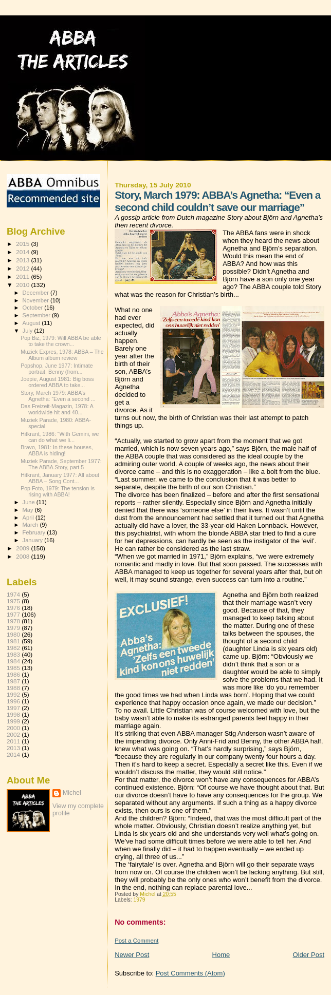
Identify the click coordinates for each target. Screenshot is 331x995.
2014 (23, 251)
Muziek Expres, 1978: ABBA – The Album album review (62, 355)
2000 (13, 727)
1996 (13, 701)
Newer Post (132, 955)
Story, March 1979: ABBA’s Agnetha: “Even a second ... (58, 396)
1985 (13, 667)
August (32, 323)
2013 (23, 260)
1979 (139, 900)
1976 (13, 607)
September (37, 315)
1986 (13, 674)
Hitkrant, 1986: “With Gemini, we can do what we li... (60, 437)
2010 (23, 284)
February (35, 532)
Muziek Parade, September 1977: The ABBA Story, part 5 (61, 464)
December (36, 293)
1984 (13, 661)
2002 (13, 734)
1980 (13, 634)
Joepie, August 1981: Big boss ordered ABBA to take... (57, 382)
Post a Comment (136, 940)
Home (221, 955)
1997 (13, 707)
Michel (72, 792)
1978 (13, 621)
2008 (23, 556)
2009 (23, 548)
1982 (13, 647)
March (31, 525)
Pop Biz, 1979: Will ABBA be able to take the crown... (61, 341)
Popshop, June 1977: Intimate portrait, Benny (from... (57, 368)
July (28, 331)
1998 (13, 714)
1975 (13, 601)
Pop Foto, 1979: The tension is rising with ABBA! (58, 491)
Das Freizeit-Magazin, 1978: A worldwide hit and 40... (57, 409)
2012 (23, 268)
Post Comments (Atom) (190, 973)
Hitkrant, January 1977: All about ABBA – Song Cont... (60, 478)
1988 (13, 687)
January (34, 540)
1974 (13, 594)
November (36, 300)
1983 (13, 654)
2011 (23, 276)
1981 (13, 641)
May (29, 510)
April (29, 517)
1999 (13, 721)
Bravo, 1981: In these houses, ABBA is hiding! (57, 450)
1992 (13, 694)
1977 (13, 614)
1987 (13, 681)
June (29, 502)
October (34, 307)
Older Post (308, 955)
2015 (23, 243)
